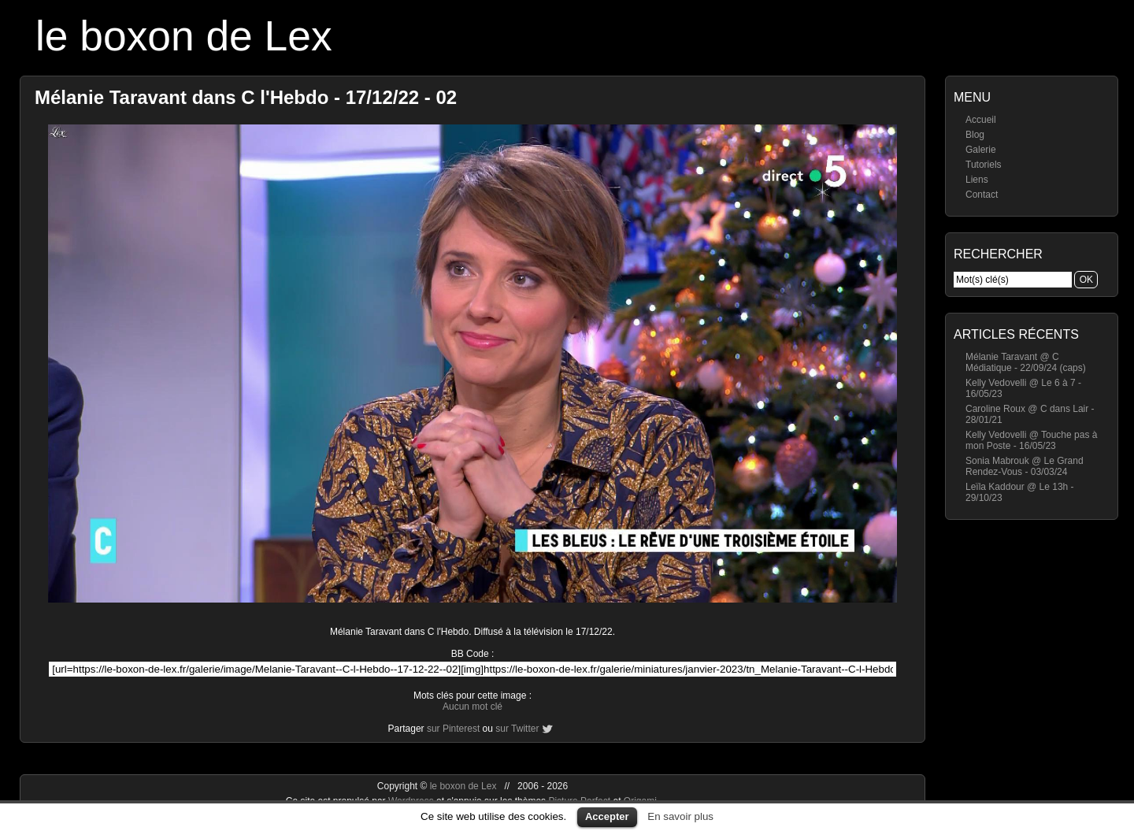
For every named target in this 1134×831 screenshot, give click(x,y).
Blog (974, 134)
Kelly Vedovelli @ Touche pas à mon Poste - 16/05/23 (1031, 440)
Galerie (980, 149)
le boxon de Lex (183, 36)
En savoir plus (680, 816)
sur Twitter (517, 728)
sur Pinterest (453, 728)
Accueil (980, 119)
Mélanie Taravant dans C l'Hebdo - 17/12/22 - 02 (246, 97)
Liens (976, 179)
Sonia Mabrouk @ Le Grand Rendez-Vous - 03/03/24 (1024, 466)
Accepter (607, 816)
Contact (981, 194)
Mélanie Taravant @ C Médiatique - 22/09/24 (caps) (1025, 362)
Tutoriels (983, 164)
